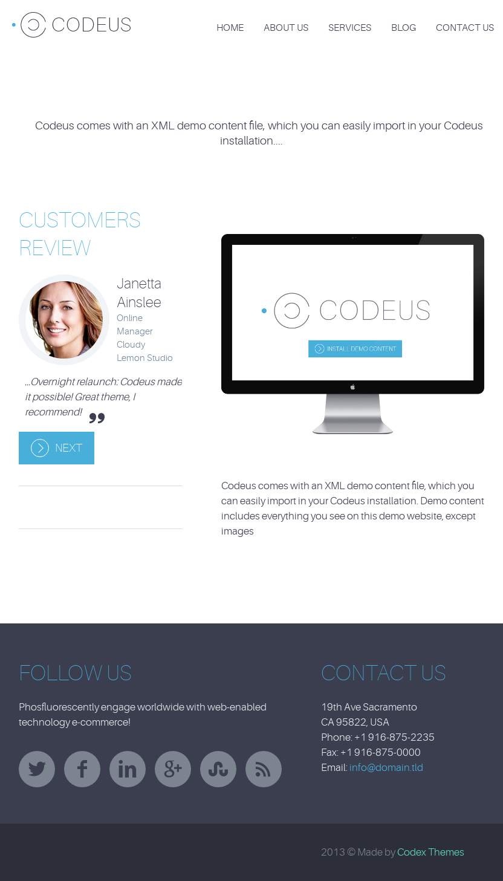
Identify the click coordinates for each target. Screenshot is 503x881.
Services (349, 27)
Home (230, 27)
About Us (286, 27)
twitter (37, 769)
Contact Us (465, 27)
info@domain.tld (386, 767)
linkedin (127, 769)
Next (68, 448)
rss (263, 769)
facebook (82, 769)
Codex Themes (430, 852)
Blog (403, 27)
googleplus (173, 769)
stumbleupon (218, 769)
